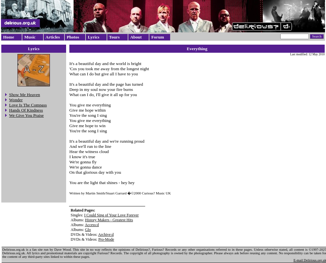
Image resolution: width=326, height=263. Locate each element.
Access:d (92, 225)
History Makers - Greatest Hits (109, 220)
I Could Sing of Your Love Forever (111, 215)
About (136, 37)
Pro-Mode (106, 239)
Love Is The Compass (28, 105)
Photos (73, 37)
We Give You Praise (26, 115)
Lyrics (93, 37)
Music (30, 37)
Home (8, 37)
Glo (88, 229)
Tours (114, 37)
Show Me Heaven (24, 94)
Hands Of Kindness (26, 110)
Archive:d (106, 234)
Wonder (16, 99)
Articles (52, 37)
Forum (157, 37)
